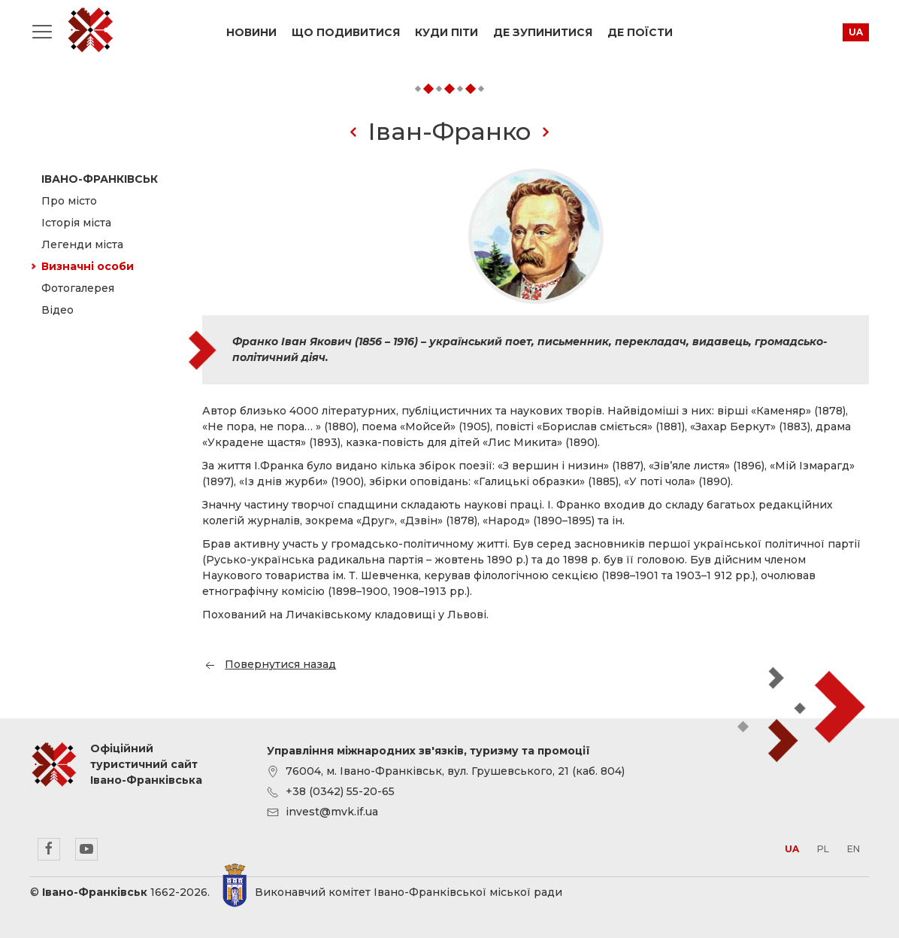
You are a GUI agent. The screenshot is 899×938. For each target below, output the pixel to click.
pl (823, 849)
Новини (251, 32)
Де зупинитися (542, 32)
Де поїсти (640, 32)
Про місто (69, 201)
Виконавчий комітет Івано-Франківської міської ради (408, 892)
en (853, 849)
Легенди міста (82, 244)
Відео (57, 310)
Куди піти (446, 32)
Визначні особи (87, 266)
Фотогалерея (77, 288)
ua (856, 32)
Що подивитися (346, 32)
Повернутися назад (269, 664)
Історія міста (76, 222)
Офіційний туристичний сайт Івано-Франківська (90, 30)
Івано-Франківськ (99, 179)
